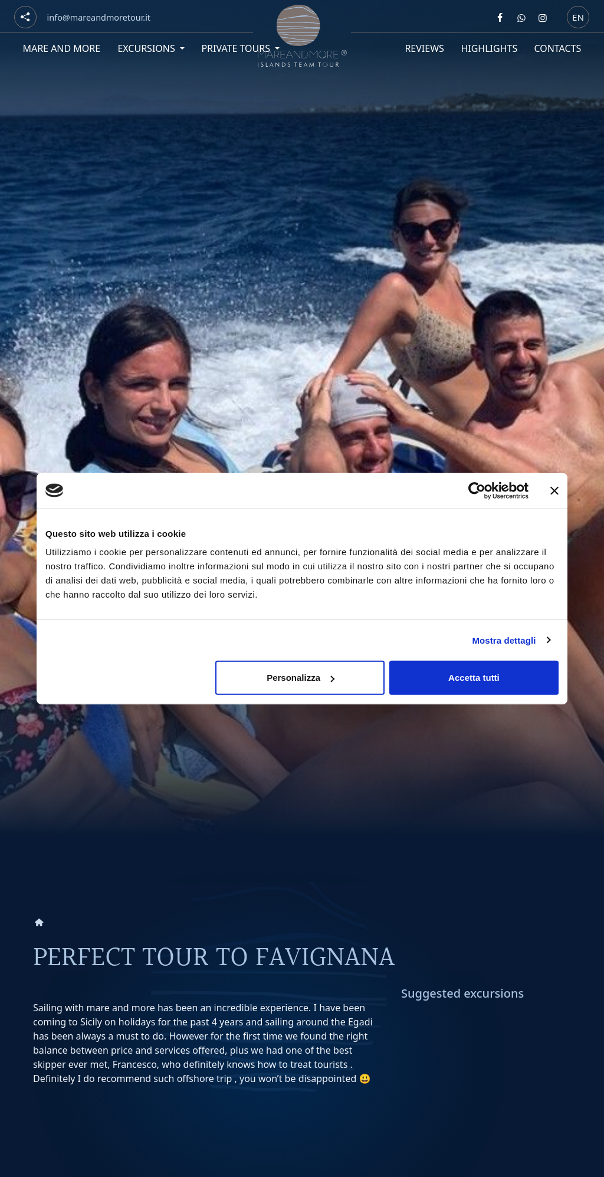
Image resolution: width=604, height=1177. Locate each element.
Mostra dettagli (504, 640)
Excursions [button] (147, 48)
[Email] (98, 18)
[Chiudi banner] (554, 490)
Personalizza (300, 678)
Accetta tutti (474, 678)
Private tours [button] (237, 48)
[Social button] (25, 17)
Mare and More (61, 48)
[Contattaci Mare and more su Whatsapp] (521, 17)
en (578, 16)
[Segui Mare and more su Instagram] (542, 17)
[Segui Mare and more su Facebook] (500, 17)
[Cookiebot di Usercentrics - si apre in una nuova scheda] (476, 490)
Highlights (489, 48)
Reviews (424, 48)
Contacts (558, 48)
